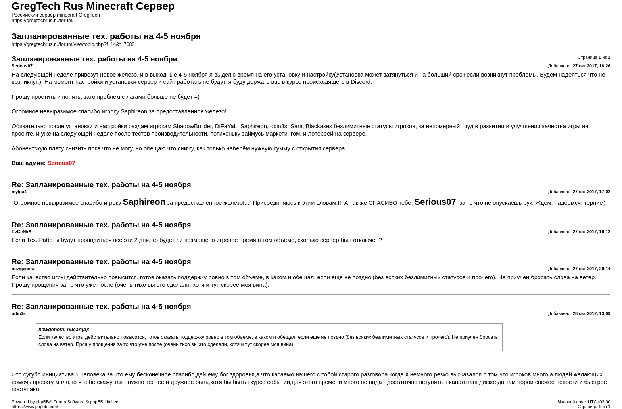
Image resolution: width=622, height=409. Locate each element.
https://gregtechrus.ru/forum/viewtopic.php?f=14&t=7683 (73, 44)
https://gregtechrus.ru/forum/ (42, 20)
